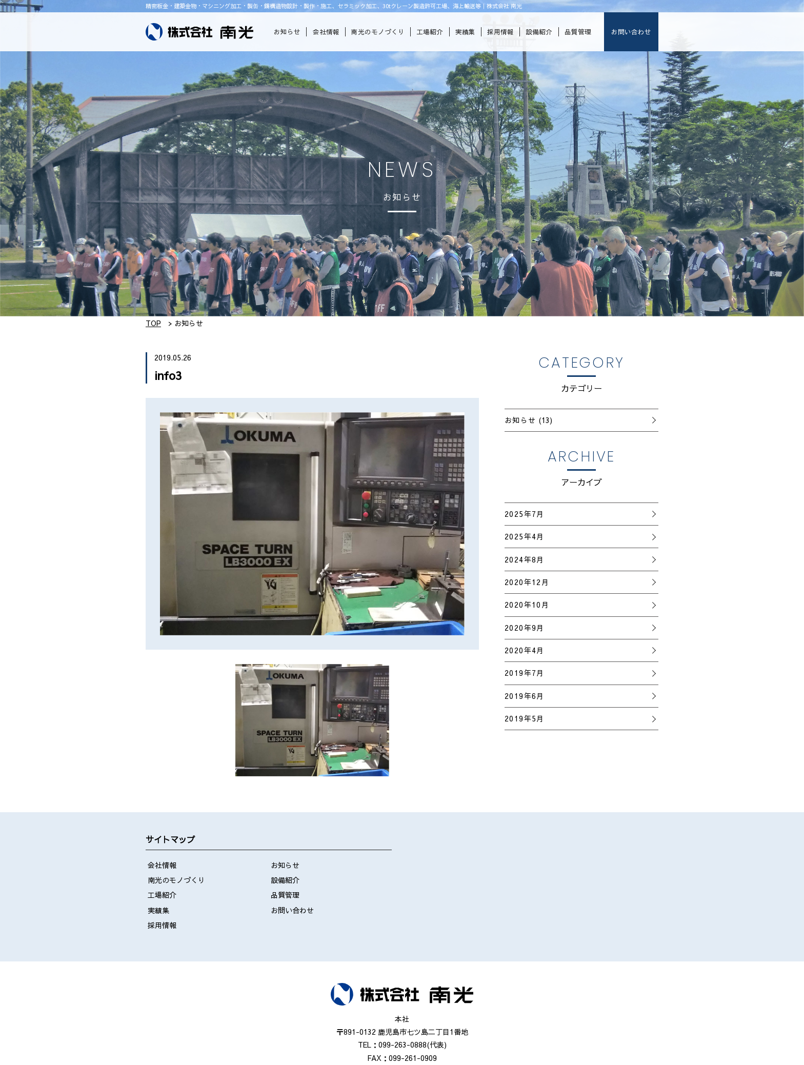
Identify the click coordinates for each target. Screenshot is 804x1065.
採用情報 (500, 31)
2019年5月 (525, 718)
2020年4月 (525, 650)
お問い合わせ (631, 31)
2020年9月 (525, 627)
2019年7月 (525, 673)
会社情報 (326, 31)
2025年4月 (525, 536)
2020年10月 (527, 604)
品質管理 (578, 31)
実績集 (465, 31)
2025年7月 (525, 514)
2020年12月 (527, 582)
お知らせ (287, 31)
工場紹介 (429, 31)
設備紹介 (539, 31)
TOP (153, 323)
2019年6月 (525, 696)
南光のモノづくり (378, 31)
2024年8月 (525, 559)
